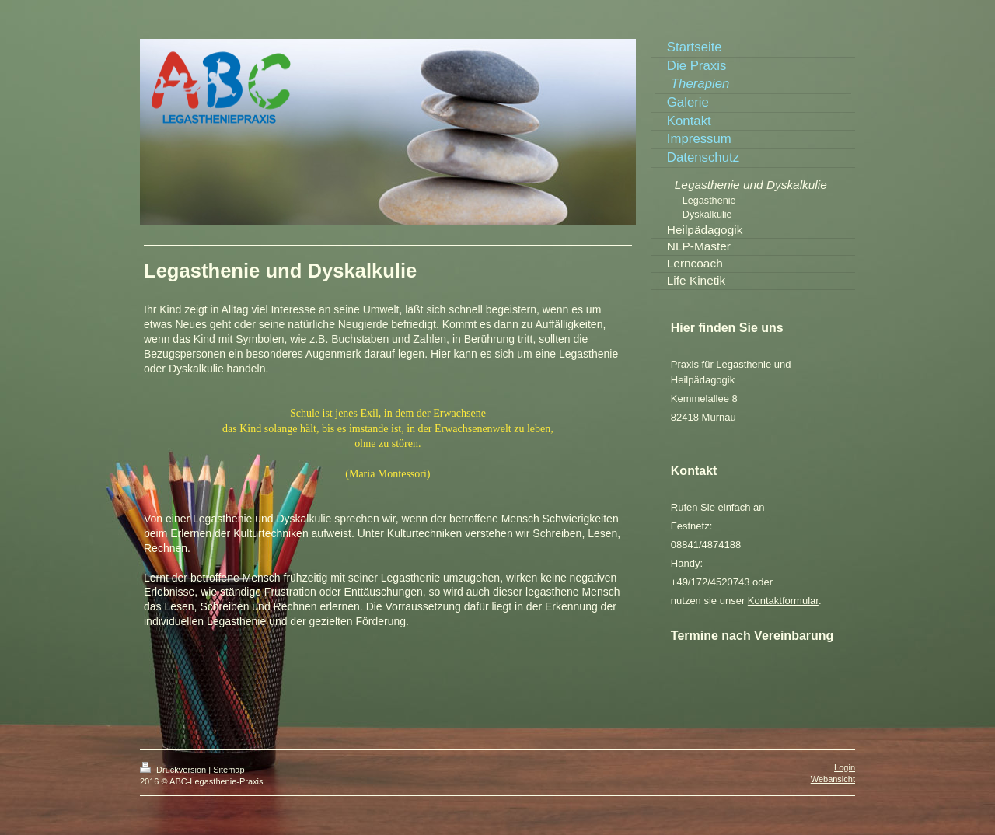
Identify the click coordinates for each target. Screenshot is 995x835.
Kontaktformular (783, 600)
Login (844, 767)
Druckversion (174, 769)
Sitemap (228, 769)
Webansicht (833, 779)
